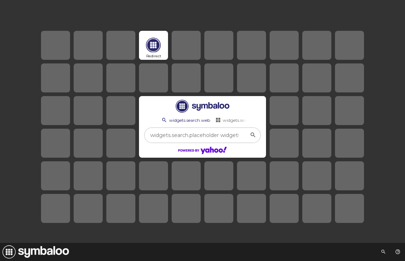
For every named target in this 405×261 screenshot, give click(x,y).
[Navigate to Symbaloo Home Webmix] (34, 252)
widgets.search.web (185, 120)
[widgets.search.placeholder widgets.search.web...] (202, 135)
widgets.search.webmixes (245, 120)
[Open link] (153, 45)
